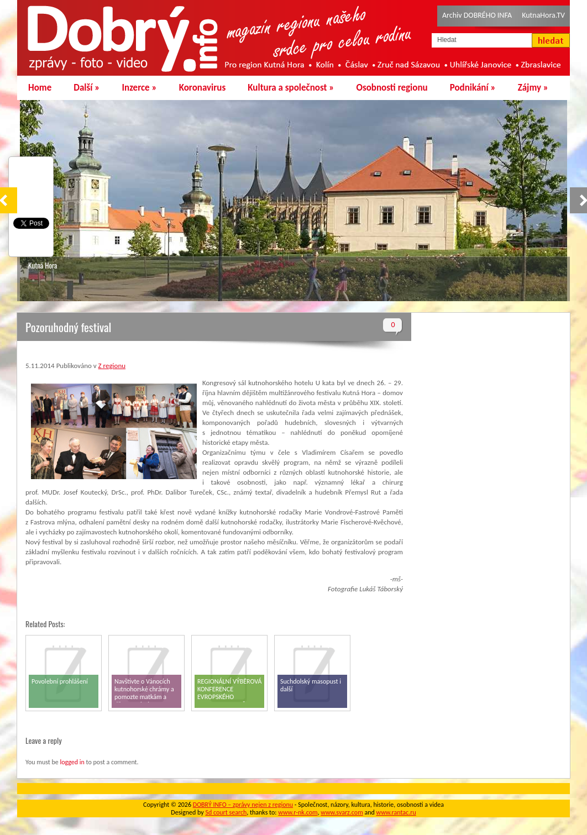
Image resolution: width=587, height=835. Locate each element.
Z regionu (111, 365)
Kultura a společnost (291, 87)
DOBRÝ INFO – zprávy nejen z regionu (243, 804)
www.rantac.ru (396, 812)
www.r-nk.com (297, 812)
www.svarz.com (342, 812)
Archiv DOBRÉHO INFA (477, 15)
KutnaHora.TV (543, 15)
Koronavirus (202, 87)
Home (39, 87)
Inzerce (139, 87)
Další (86, 87)
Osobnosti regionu (391, 87)
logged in (72, 762)
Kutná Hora (42, 265)
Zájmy (533, 87)
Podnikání (473, 87)
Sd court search (226, 812)
